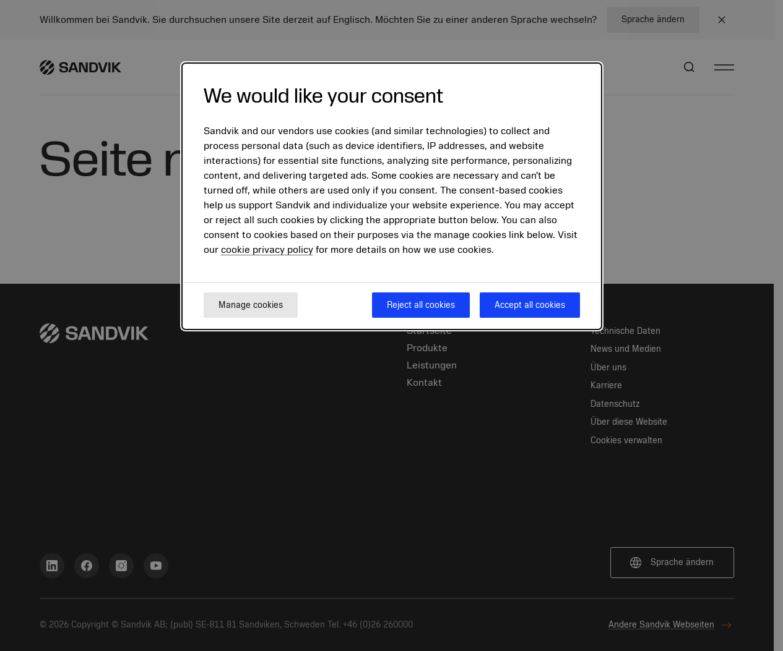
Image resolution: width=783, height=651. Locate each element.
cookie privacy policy (267, 250)
